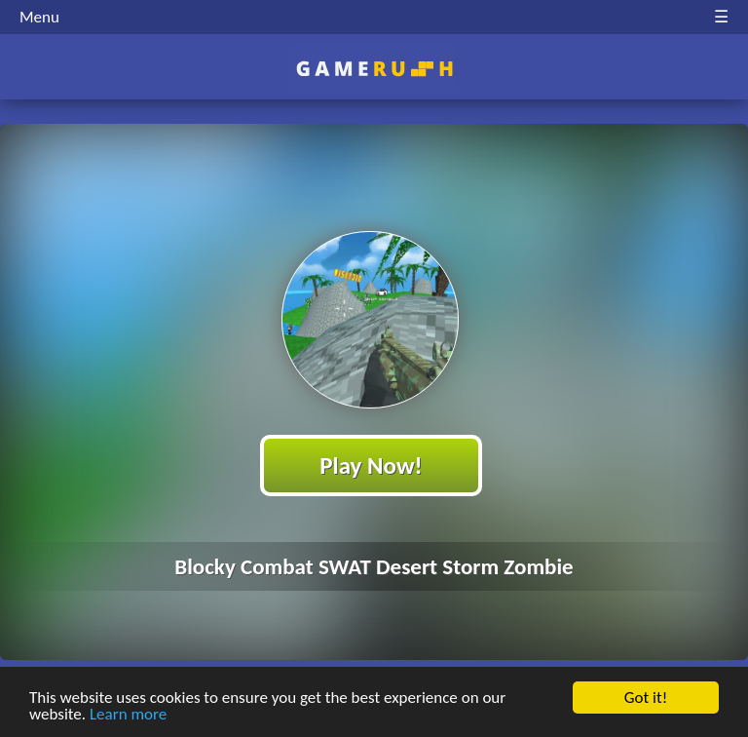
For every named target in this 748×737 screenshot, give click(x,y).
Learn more (128, 715)
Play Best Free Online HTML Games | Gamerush (374, 68)
